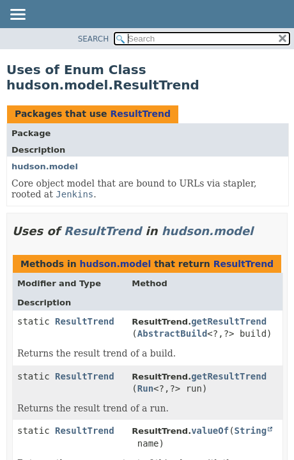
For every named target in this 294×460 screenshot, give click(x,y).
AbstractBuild (172, 333)
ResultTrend (140, 114)
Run (145, 388)
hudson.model (45, 166)
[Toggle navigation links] (17, 15)
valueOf (210, 430)
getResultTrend (229, 321)
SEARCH (93, 38)
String (251, 430)
